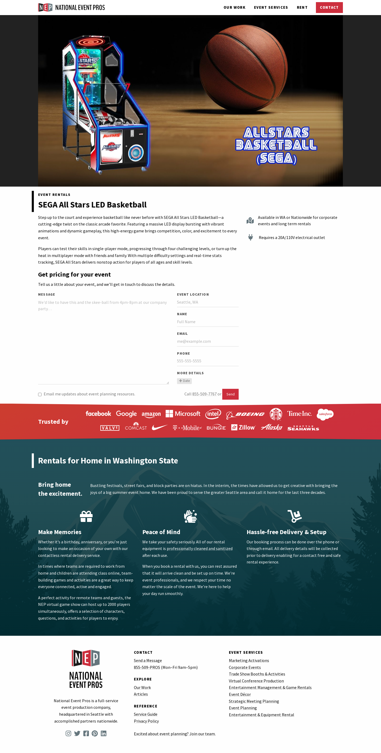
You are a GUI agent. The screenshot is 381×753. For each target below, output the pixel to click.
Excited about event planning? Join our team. (175, 733)
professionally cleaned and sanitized (200, 548)
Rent (302, 7)
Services (271, 7)
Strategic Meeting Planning (254, 701)
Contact (329, 7)
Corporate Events (245, 667)
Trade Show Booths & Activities (257, 674)
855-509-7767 (204, 393)
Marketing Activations (249, 660)
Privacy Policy (146, 721)
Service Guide (145, 714)
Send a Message (148, 660)
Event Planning (243, 707)
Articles (141, 694)
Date (184, 380)
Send (230, 394)
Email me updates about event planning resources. (86, 393)
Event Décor (240, 694)
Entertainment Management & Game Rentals (270, 687)
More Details (190, 373)
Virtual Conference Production (256, 680)
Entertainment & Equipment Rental (261, 714)
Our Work (235, 7)
